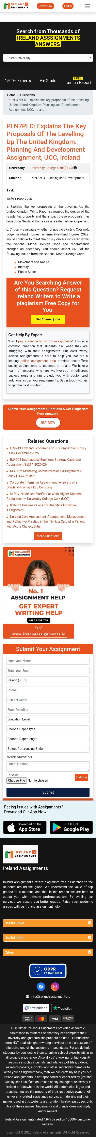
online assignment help (38, 361)
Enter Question (19, 757)
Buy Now (48, 422)
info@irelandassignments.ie (48, 996)
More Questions (48, 536)
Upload (12, 775)
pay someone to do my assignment (44, 341)
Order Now (45, 6)
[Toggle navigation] (87, 6)
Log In (68, 6)
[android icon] (71, 827)
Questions (27, 95)
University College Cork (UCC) (52, 168)
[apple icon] (25, 827)
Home (11, 95)
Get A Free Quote (48, 319)
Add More (81, 777)
